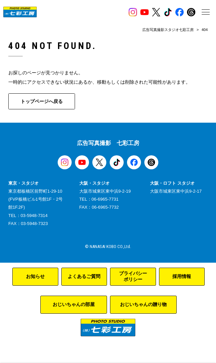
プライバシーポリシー (133, 276)
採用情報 (181, 276)
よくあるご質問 (84, 276)
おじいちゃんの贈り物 (143, 304)
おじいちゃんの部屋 (74, 304)
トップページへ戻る (42, 101)
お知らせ (35, 276)
